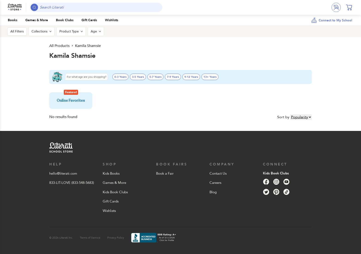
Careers (215, 182)
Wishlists (109, 210)
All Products (59, 45)
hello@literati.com (63, 173)
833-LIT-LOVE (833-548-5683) (71, 182)
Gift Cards (111, 201)
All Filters (17, 31)
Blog (213, 192)
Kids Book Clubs (115, 192)
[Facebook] (266, 182)
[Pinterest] (276, 192)
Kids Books (111, 173)
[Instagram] (276, 182)
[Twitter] (266, 192)
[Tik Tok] (286, 192)
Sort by (283, 117)
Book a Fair (165, 173)
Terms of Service (90, 238)
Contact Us (218, 173)
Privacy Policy (115, 238)
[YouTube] (286, 182)
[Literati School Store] (14, 7)
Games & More (114, 182)
